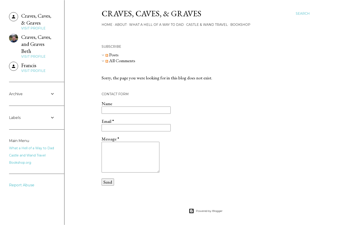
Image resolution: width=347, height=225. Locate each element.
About (121, 25)
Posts (112, 55)
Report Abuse (21, 185)
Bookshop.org (20, 163)
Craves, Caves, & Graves (151, 13)
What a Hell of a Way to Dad (156, 25)
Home (107, 25)
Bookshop (240, 25)
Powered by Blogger (206, 211)
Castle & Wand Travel (207, 25)
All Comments (120, 61)
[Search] (303, 13)
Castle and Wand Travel (27, 155)
